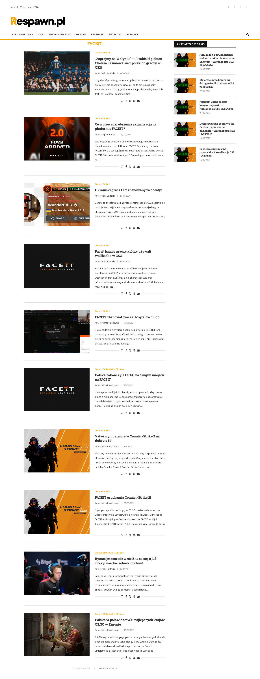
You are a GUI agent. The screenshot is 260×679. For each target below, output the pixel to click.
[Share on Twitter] (130, 101)
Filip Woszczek (108, 134)
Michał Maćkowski (110, 324)
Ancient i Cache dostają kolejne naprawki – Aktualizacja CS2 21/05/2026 (216, 105)
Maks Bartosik (108, 73)
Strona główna (22, 34)
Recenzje (97, 34)
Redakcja (115, 34)
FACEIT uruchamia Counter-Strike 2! (123, 499)
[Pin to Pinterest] (134, 101)
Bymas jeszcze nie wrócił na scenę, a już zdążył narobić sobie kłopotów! (125, 562)
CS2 (40, 34)
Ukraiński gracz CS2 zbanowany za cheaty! (128, 190)
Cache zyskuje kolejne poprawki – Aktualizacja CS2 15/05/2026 (217, 152)
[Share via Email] (138, 101)
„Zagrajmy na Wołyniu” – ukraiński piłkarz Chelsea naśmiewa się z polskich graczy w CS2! (128, 63)
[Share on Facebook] (126, 101)
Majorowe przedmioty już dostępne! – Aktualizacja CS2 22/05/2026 (217, 83)
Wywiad (81, 34)
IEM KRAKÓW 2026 (59, 34)
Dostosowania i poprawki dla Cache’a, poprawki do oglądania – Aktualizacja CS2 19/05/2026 (217, 129)
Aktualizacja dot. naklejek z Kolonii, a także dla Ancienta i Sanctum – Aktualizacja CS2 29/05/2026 (217, 60)
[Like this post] (122, 101)
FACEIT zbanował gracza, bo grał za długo (127, 318)
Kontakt (132, 34)
